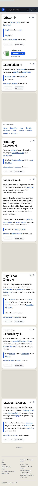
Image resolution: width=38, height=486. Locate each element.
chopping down (28, 410)
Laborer (20, 160)
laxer (21, 128)
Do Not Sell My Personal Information (26, 476)
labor (14, 130)
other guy (29, 423)
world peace (26, 72)
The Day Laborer (8, 167)
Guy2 (7, 35)
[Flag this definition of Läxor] (33, 17)
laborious (6, 130)
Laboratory (25, 354)
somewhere (7, 289)
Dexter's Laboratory (9, 361)
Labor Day (13, 128)
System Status (24, 464)
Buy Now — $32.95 (17, 53)
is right (17, 229)
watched (12, 354)
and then (30, 428)
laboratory (14, 133)
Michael (8, 76)
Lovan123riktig (12, 40)
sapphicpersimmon (16, 234)
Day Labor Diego (8, 317)
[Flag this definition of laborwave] (33, 179)
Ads (3, 460)
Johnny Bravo (27, 341)
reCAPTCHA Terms (25, 473)
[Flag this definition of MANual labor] (33, 402)
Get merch (19, 44)
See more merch (15, 57)
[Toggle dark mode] (31, 9)
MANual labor (7, 435)
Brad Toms (18, 167)
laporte (28, 128)
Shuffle (19, 448)
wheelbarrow (7, 155)
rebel (23, 229)
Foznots (17, 317)
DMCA (3, 469)
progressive (21, 69)
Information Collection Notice (26, 461)
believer (22, 76)
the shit (7, 356)
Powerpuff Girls (16, 341)
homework (7, 25)
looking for (7, 292)
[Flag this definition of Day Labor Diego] (33, 275)
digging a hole (13, 413)
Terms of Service (6, 467)
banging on (17, 415)
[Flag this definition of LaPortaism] (33, 63)
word (18, 22)
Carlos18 (15, 435)
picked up (19, 289)
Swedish (13, 22)
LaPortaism (6, 84)
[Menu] (34, 9)
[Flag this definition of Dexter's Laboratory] (33, 329)
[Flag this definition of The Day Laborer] (33, 141)
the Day (14, 160)
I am (13, 76)
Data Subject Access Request (26, 467)
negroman (15, 84)
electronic (29, 187)
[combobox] (17, 10)
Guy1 (7, 30)
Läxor (5, 40)
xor (20, 30)
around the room (18, 153)
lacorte (29, 130)
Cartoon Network (9, 346)
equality (16, 72)
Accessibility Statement (8, 471)
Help (3, 462)
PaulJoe (19, 361)
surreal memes (21, 222)
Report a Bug (5, 474)
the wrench (27, 425)
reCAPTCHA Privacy (25, 471)
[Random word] (27, 10)
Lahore (21, 130)
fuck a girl (14, 150)
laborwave (6, 234)
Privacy (4, 464)
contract (13, 299)
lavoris (5, 133)
